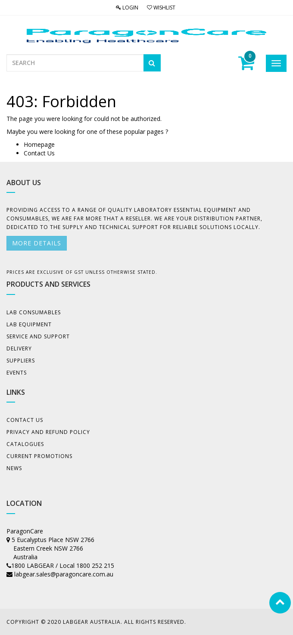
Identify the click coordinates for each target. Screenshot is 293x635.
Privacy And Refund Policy (48, 432)
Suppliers (20, 360)
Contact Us (39, 153)
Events (16, 372)
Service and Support (38, 336)
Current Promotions (39, 456)
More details (36, 243)
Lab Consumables (33, 312)
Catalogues (25, 444)
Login (127, 7)
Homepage (39, 144)
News (14, 468)
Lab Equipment (29, 324)
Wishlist (161, 7)
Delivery (19, 348)
